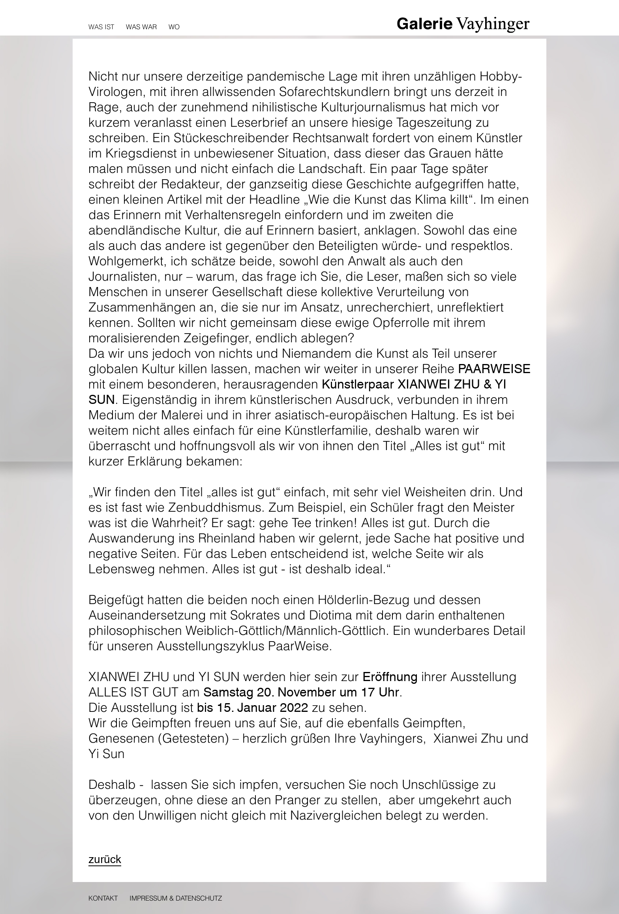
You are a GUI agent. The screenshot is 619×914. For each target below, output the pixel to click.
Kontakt (103, 898)
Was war (141, 27)
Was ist (101, 27)
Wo (174, 27)
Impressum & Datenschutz (175, 898)
